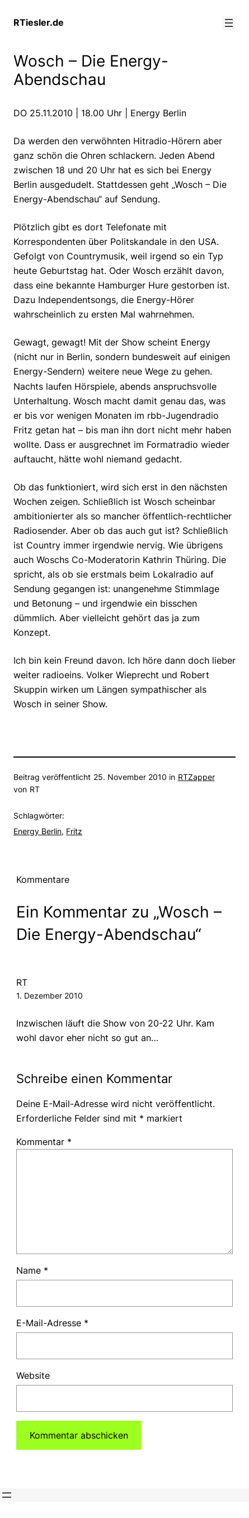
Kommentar (44, 1141)
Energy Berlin (37, 831)
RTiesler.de (38, 22)
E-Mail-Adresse (52, 1322)
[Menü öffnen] (229, 23)
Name (32, 1270)
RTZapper (196, 777)
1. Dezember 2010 (49, 995)
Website (33, 1375)
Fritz (74, 831)
